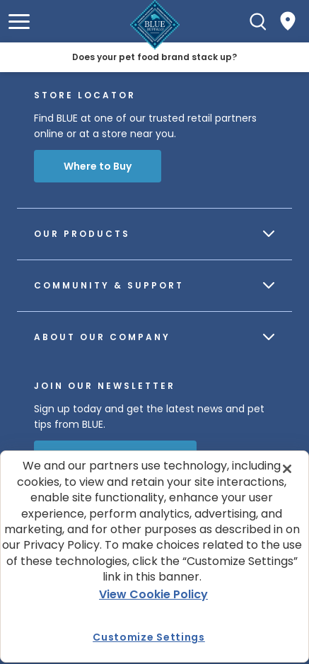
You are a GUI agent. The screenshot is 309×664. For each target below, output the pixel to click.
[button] (19, 21)
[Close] (287, 468)
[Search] (258, 21)
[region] (154, 556)
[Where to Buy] (288, 21)
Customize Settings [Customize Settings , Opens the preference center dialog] (149, 637)
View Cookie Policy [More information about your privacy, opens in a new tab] (153, 594)
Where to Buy (98, 166)
